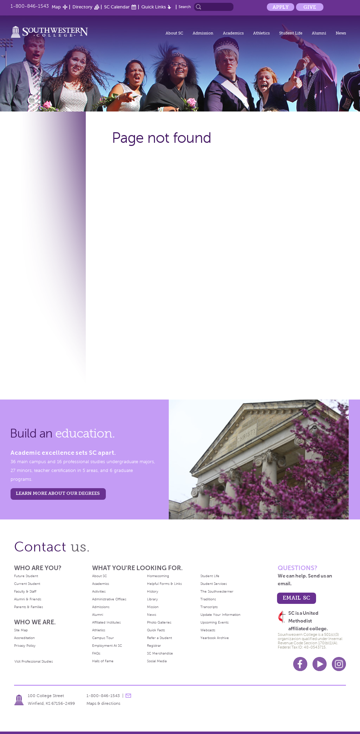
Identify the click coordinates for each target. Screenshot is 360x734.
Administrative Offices (109, 599)
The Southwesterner (216, 591)
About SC (174, 33)
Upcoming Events (214, 622)
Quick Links (153, 6)
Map (56, 6)
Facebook (300, 664)
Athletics (261, 33)
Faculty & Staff (25, 591)
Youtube (320, 664)
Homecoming (158, 576)
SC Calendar (117, 6)
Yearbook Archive (214, 638)
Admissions (100, 607)
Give (309, 7)
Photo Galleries (159, 622)
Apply (280, 7)
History (152, 591)
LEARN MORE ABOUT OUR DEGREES (58, 493)
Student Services (213, 584)
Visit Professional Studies (33, 661)
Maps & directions (103, 703)
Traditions (208, 599)
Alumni (319, 33)
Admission (203, 33)
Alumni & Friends (27, 599)
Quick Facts (156, 630)
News (341, 33)
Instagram (339, 664)
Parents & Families (28, 607)
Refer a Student (159, 638)
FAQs (96, 653)
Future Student (26, 576)
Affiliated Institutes (106, 622)
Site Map (21, 630)
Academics (233, 33)
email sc (296, 598)
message (128, 696)
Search (185, 7)
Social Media (157, 661)
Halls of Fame (103, 661)
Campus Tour (103, 638)
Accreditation (24, 638)
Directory (82, 6)
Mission (153, 607)
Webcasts (207, 630)
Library (152, 599)
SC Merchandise (160, 653)
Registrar (154, 645)
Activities (98, 591)
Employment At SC (107, 645)
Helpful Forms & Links (164, 584)
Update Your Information (220, 615)
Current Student (27, 584)
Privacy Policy (25, 645)
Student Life (290, 33)
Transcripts (209, 607)
